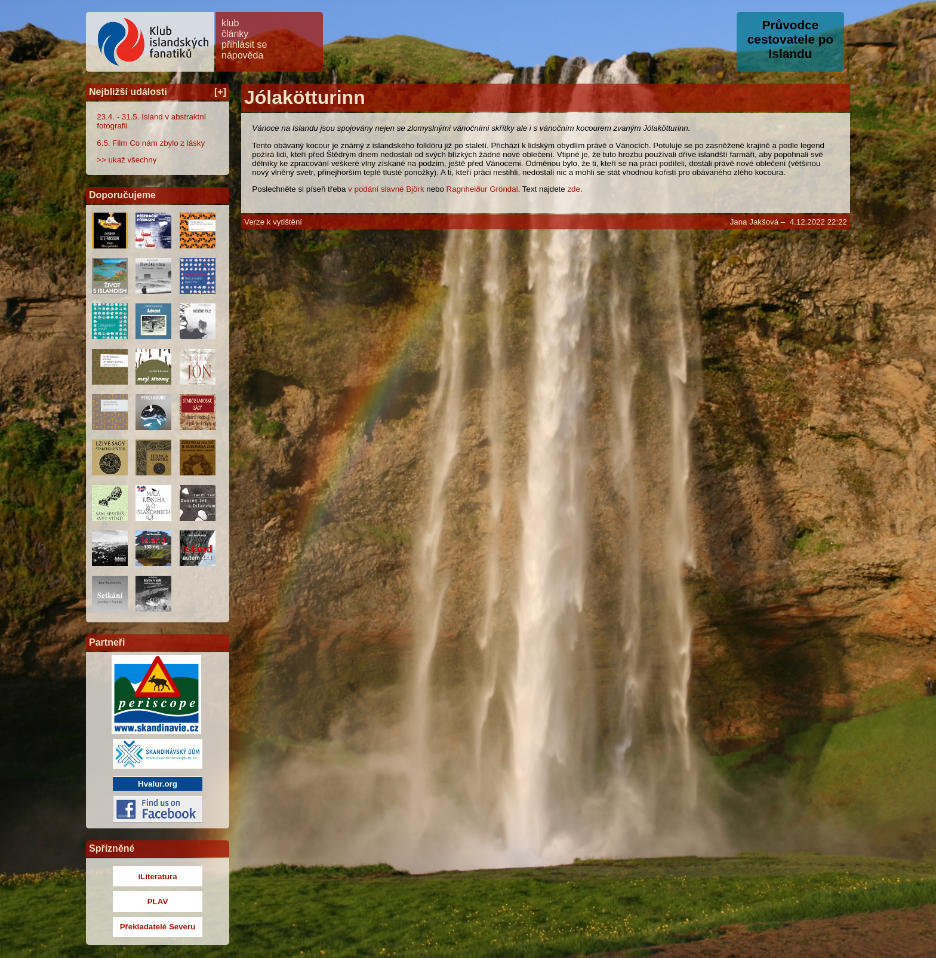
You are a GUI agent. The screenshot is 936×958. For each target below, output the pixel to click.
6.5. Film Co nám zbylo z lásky (151, 143)
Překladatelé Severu (158, 926)
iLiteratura (157, 876)
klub (230, 23)
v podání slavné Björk (386, 189)
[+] (220, 92)
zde (573, 189)
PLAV (157, 901)
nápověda (242, 55)
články (234, 34)
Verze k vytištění (273, 221)
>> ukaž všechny (126, 159)
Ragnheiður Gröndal (482, 189)
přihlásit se (244, 44)
